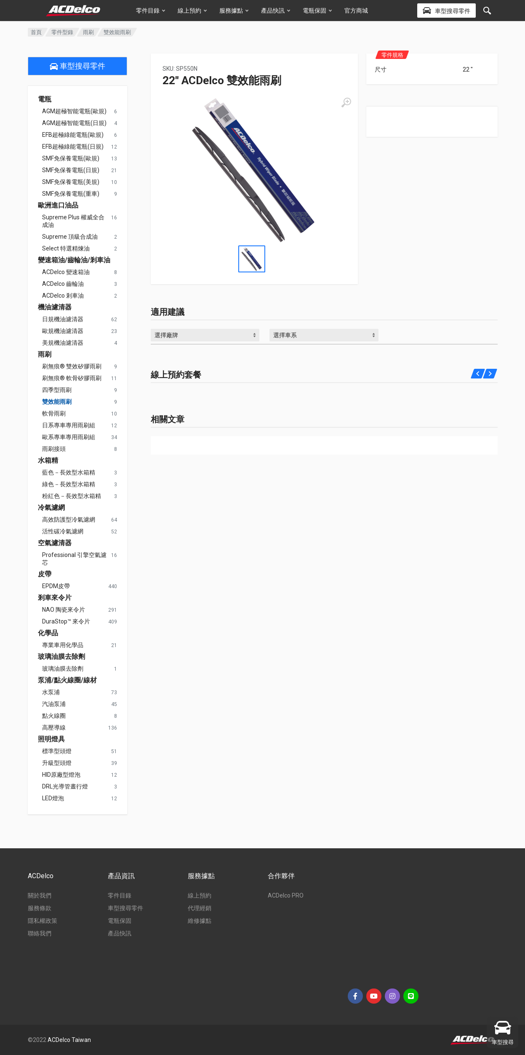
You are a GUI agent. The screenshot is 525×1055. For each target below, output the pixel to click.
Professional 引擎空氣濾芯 (74, 558)
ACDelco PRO (286, 895)
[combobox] (205, 335)
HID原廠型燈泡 (61, 774)
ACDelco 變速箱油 (66, 272)
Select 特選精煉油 (66, 248)
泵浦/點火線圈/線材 (67, 680)
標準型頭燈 (57, 751)
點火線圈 (54, 715)
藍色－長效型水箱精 (68, 472)
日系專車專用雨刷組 (68, 425)
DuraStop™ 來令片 (66, 621)
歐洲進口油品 (58, 205)
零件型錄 (62, 32)
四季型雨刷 (57, 389)
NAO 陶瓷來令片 (63, 609)
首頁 (36, 32)
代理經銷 (199, 908)
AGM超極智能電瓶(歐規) (74, 111)
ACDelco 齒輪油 (63, 283)
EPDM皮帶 (56, 586)
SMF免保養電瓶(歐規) (70, 158)
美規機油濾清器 (62, 342)
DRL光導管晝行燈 (65, 786)
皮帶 (44, 574)
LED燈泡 (53, 798)
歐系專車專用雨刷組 (68, 437)
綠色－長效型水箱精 (68, 484)
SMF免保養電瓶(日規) (70, 170)
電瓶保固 (317, 10)
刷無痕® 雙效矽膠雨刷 (71, 366)
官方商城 (356, 10)
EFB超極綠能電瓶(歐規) (73, 134)
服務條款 (39, 908)
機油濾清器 (55, 307)
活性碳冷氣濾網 (62, 531)
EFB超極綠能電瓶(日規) (73, 146)
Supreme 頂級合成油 (70, 236)
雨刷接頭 (54, 448)
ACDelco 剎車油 (63, 295)
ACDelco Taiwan (69, 1039)
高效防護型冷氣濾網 (68, 519)
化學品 (48, 633)
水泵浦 (51, 692)
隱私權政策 (42, 920)
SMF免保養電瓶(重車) (70, 193)
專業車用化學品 (62, 645)
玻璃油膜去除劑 (61, 657)
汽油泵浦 (54, 704)
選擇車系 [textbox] (285, 335)
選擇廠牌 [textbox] (166, 335)
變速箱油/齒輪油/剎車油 (74, 260)
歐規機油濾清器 (62, 331)
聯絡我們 (39, 933)
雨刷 (88, 32)
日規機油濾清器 (62, 319)
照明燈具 (51, 739)
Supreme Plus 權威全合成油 (73, 221)
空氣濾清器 (55, 543)
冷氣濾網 (51, 508)
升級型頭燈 (57, 762)
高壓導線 (54, 727)
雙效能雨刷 (57, 401)
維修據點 (199, 920)
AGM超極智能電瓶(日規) (74, 123)
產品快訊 (275, 10)
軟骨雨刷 (54, 413)
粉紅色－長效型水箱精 (71, 496)
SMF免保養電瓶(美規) (70, 181)
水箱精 (48, 460)
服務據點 (233, 10)
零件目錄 (150, 10)
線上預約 (192, 10)
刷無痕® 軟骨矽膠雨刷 (71, 378)
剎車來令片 (55, 598)
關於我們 (39, 895)
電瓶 (44, 99)
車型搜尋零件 (77, 66)
